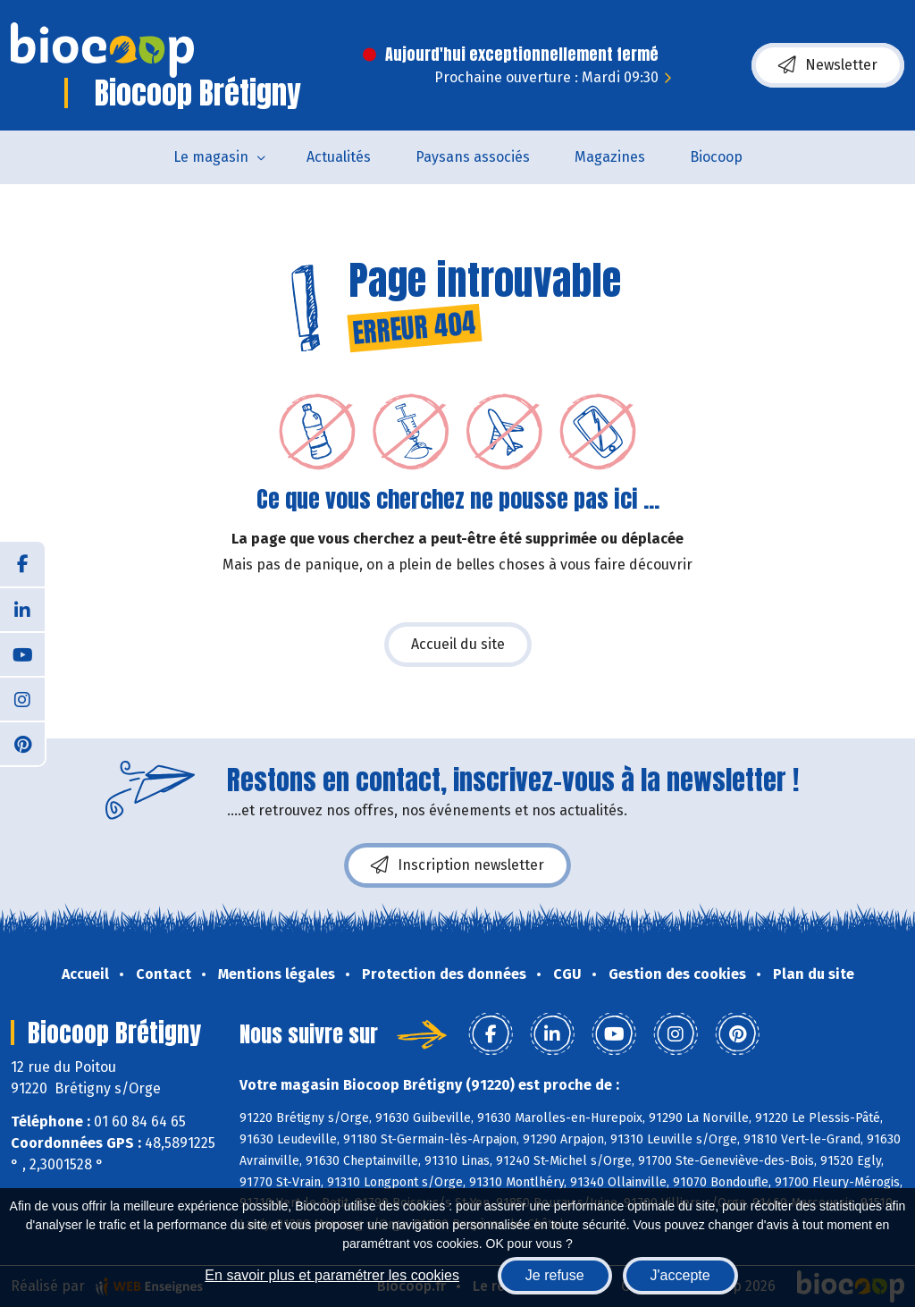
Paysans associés (473, 156)
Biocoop (716, 156)
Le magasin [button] (210, 156)
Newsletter (827, 65)
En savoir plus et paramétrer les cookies (332, 1275)
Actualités (338, 156)
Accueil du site (458, 644)
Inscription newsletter (457, 865)
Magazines (610, 156)
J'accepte (680, 1275)
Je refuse (554, 1275)
